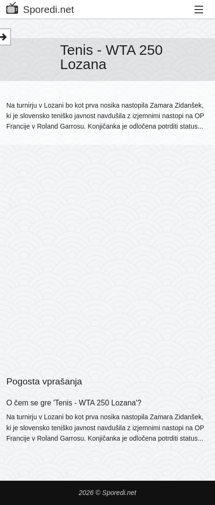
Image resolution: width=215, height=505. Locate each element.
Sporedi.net (40, 7)
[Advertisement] (107, 248)
